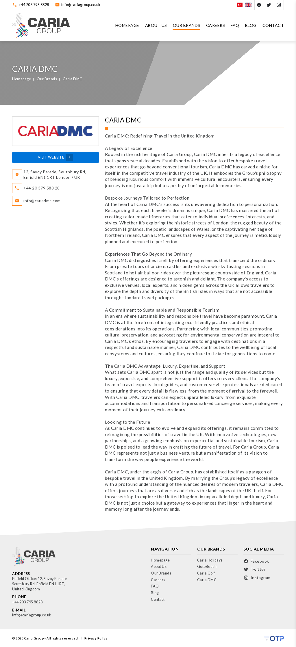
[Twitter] (269, 5)
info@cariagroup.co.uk (81, 5)
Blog (251, 25)
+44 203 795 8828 (34, 5)
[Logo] (41, 25)
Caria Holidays (210, 560)
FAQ (235, 25)
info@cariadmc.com (42, 200)
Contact (273, 25)
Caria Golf (206, 573)
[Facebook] (259, 5)
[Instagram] (279, 5)
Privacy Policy (96, 638)
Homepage (127, 25)
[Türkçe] (240, 5)
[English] (248, 5)
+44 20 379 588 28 (41, 187)
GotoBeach (207, 566)
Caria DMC (72, 79)
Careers (215, 25)
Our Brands (186, 25)
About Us (156, 25)
